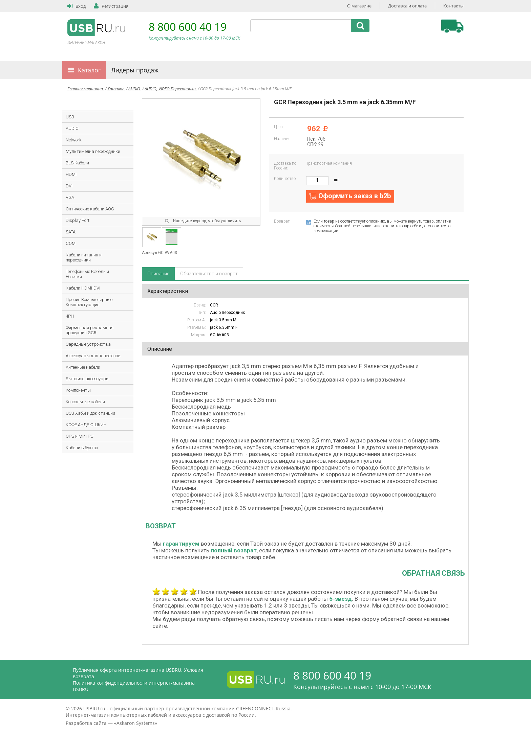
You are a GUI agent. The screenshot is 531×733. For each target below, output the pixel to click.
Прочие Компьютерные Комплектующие (89, 302)
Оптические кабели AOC (90, 208)
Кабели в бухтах (82, 447)
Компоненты (78, 390)
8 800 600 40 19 (188, 26)
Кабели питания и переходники (84, 257)
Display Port (77, 220)
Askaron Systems (135, 723)
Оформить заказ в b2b (354, 196)
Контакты (453, 6)
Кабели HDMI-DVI (83, 288)
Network (73, 139)
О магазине (359, 6)
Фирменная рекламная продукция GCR (89, 330)
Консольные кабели (85, 401)
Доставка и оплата (407, 6)
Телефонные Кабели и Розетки (87, 274)
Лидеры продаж (134, 70)
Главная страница (85, 89)
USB (70, 116)
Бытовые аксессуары (87, 378)
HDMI (71, 174)
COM (71, 243)
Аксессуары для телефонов (93, 355)
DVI (69, 185)
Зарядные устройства (88, 344)
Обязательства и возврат (209, 273)
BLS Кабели (77, 162)
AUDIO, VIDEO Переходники (171, 89)
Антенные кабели (83, 367)
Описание (158, 273)
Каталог (89, 70)
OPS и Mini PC (79, 436)
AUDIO (134, 89)
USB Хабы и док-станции (90, 413)
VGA (70, 197)
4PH (70, 316)
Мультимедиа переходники (93, 151)
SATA (71, 231)
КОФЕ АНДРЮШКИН (86, 424)
